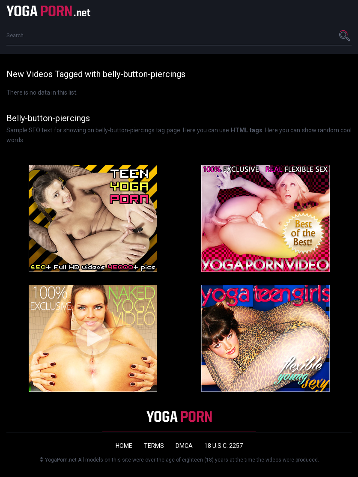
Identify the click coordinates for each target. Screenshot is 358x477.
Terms (154, 445)
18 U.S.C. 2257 (223, 445)
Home (124, 445)
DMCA (184, 445)
